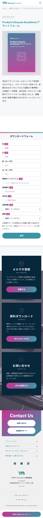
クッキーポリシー (22, 500)
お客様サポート (21, 431)
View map (21, 486)
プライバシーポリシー (26, 226)
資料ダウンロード (14, 8)
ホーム (4, 8)
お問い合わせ (21, 423)
